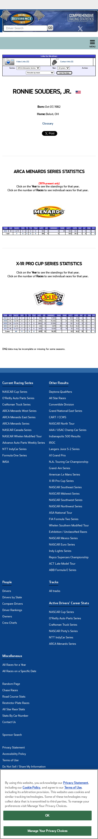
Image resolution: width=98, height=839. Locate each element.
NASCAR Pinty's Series (63, 631)
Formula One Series (14, 455)
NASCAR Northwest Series (65, 506)
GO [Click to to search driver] (50, 27)
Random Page (11, 684)
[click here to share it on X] (81, 28)
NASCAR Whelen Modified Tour (22, 436)
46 (16, 331)
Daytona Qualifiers (60, 391)
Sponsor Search (12, 734)
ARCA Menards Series (15, 423)
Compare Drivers (12, 603)
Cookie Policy (31, 795)
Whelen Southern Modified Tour (69, 525)
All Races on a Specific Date (19, 671)
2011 (5, 329)
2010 (5, 326)
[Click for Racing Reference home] (49, 20)
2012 (5, 231)
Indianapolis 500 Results (65, 436)
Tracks (53, 582)
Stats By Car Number (15, 715)
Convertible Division (61, 404)
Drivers (6, 591)
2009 (5, 323)
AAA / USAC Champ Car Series (67, 430)
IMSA (5, 461)
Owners (7, 616)
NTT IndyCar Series (14, 449)
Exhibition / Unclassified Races (68, 531)
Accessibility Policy (14, 754)
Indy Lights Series (60, 551)
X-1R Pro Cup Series (61, 481)
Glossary (47, 123)
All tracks (54, 591)
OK (47, 823)
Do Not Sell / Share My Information (24, 766)
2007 (5, 318)
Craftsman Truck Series (16, 404)
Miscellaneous (12, 656)
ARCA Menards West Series (19, 411)
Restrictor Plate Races (15, 703)
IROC (52, 442)
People (7, 582)
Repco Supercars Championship (69, 557)
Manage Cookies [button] (12, 773)
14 (14, 323)
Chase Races (10, 690)
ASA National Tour (60, 512)
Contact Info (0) (62, 61)
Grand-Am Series (59, 468)
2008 (5, 321)
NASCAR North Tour (61, 423)
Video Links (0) (16, 62)
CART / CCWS (57, 417)
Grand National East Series (65, 411)
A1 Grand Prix (57, 455)
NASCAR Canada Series (17, 430)
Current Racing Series (17, 383)
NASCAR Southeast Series (65, 487)
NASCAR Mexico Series (63, 538)
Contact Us (9, 722)
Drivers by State (12, 597)
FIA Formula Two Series (63, 519)
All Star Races (57, 398)
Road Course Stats (13, 696)
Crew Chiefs (9, 622)
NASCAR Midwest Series (64, 493)
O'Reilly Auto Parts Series (18, 398)
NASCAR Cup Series (14, 391)
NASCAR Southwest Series (65, 500)
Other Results (58, 383)
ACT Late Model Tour (62, 563)
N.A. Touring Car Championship (68, 461)
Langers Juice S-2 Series (64, 449)
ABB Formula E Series (62, 570)
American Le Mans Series (64, 474)
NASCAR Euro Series (62, 544)
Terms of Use (10, 760)
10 (14, 329)
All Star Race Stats (13, 709)
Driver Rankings (12, 610)
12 (14, 321)
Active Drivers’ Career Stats (69, 603)
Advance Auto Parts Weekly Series (23, 442)
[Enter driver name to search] (25, 28)
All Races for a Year (14, 664)
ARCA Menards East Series (19, 417)
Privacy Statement (13, 747)
